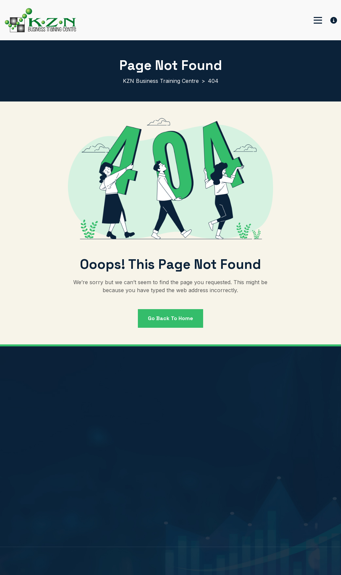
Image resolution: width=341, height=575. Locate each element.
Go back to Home (170, 318)
